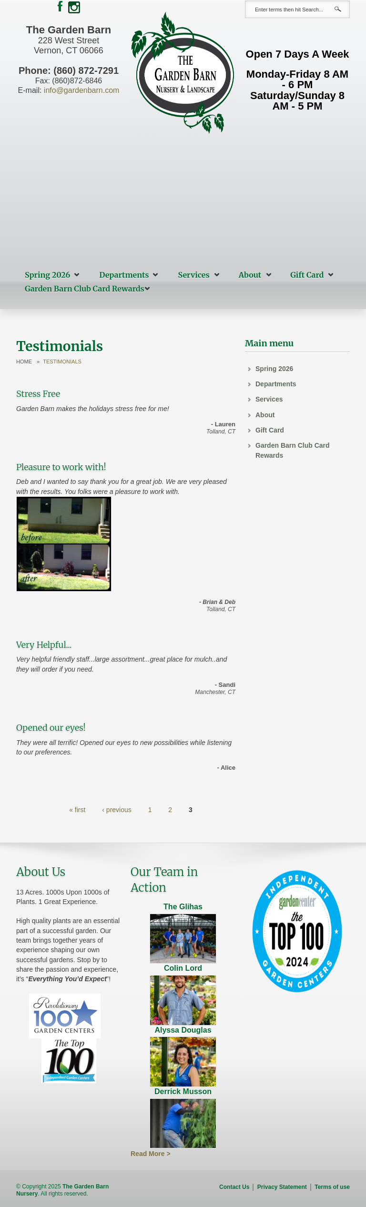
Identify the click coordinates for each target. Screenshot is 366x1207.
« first (77, 810)
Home (24, 361)
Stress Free (38, 393)
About (250, 275)
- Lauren (223, 424)
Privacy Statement (282, 1187)
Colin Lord (183, 968)
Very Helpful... (43, 644)
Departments (124, 275)
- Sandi (225, 684)
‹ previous (116, 810)
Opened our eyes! (51, 727)
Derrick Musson (183, 1091)
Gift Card (307, 275)
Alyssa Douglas (182, 1030)
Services (194, 275)
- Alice (226, 767)
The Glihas (183, 907)
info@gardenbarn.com (82, 90)
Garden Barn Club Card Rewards (84, 288)
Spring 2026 (47, 275)
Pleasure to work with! (61, 467)
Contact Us (234, 1187)
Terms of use (332, 1187)
